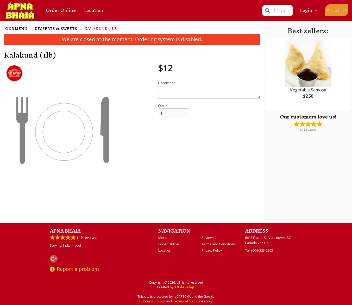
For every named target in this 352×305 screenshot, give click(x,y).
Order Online (61, 10)
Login (305, 10)
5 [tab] (319, 107)
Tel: (259, 250)
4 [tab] (312, 107)
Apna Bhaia (65, 231)
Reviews (208, 237)
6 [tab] (327, 107)
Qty (173, 110)
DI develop (184, 287)
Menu (162, 237)
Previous (268, 73)
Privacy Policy (212, 250)
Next (348, 73)
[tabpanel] (308, 73)
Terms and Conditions (219, 244)
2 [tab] (296, 107)
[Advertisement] (132, 206)
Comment (209, 89)
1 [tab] (288, 107)
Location (93, 10)
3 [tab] (304, 107)
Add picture (14, 73)
